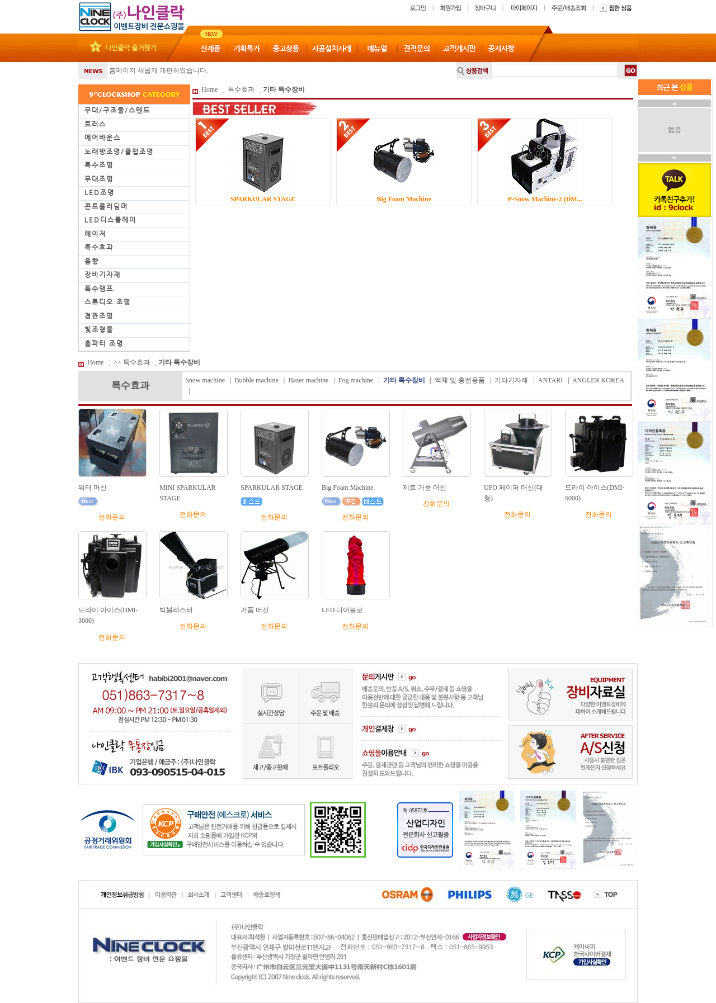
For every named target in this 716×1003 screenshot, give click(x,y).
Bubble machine (256, 380)
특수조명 (99, 165)
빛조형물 (99, 329)
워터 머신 (92, 487)
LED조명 (99, 192)
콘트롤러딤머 (106, 206)
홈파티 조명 (104, 343)
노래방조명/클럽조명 (119, 151)
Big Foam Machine (348, 487)
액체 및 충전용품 (460, 380)
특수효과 (99, 247)
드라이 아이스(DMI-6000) (594, 493)
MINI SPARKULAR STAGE (187, 493)
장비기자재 (102, 274)
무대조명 (99, 179)
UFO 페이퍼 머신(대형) (513, 493)
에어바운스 (102, 137)
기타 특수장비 (284, 89)
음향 (91, 261)
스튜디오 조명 (107, 302)
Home (209, 89)
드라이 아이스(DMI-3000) (108, 615)
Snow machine (205, 380)
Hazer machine (308, 380)
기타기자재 (511, 380)
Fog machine (355, 380)
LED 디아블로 (342, 610)
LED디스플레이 (110, 220)
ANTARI (550, 380)
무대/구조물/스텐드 (117, 110)
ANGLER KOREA (598, 380)
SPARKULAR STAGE (272, 487)
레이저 (95, 234)
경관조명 (99, 316)
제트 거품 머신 (424, 487)
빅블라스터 (176, 610)
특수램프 (99, 288)
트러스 (95, 124)
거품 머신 (255, 610)
